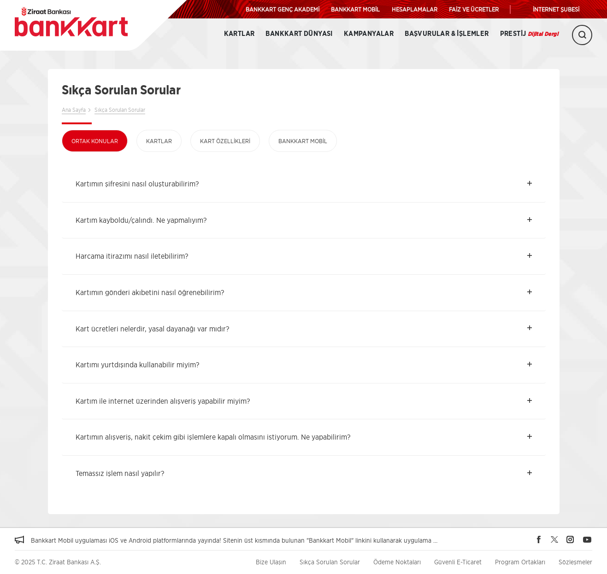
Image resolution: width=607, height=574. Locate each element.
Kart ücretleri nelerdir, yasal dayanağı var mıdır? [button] (152, 328)
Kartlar (239, 33)
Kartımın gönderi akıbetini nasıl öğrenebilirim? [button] (150, 292)
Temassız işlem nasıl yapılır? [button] (120, 473)
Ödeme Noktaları (397, 562)
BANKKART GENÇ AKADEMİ (282, 9)
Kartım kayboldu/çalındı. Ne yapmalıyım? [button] (141, 220)
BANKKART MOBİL (355, 9)
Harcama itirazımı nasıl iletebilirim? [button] (132, 256)
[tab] (304, 184)
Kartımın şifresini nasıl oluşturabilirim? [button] (137, 183)
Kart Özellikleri (225, 141)
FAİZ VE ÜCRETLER (474, 9)
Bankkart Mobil (302, 141)
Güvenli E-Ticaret (458, 562)
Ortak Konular (94, 141)
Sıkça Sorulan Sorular (119, 109)
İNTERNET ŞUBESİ (556, 9)
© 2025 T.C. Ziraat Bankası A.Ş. (58, 562)
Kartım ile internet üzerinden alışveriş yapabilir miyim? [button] (163, 401)
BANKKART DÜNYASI (298, 33)
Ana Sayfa (74, 109)
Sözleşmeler (575, 562)
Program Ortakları (520, 562)
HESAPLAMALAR (414, 9)
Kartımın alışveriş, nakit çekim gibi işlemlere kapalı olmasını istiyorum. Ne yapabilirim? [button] (213, 436)
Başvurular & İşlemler (447, 33)
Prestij (529, 33)
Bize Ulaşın (271, 562)
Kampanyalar (369, 33)
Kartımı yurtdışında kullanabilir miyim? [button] (137, 364)
